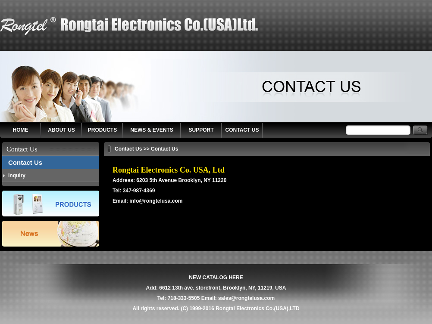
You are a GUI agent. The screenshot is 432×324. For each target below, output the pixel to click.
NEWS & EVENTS (151, 130)
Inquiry (16, 176)
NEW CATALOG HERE (216, 278)
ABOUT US (61, 130)
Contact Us (25, 162)
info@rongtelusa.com (155, 201)
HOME (20, 130)
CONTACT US (242, 130)
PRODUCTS (102, 130)
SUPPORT (200, 130)
